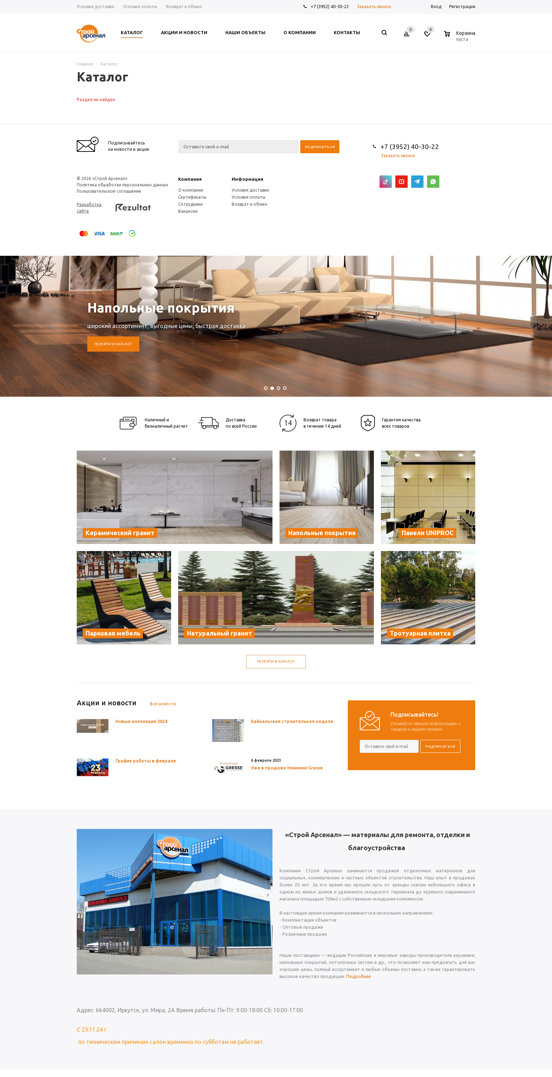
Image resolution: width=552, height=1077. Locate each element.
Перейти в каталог (113, 344)
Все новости (163, 703)
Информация (247, 179)
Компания (190, 179)
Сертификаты (192, 197)
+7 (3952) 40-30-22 (329, 6)
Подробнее (358, 976)
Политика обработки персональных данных (122, 184)
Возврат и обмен (249, 204)
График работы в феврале (145, 760)
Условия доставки (250, 190)
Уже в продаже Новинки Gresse (287, 767)
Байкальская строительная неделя (292, 721)
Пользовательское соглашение (109, 191)
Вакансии (187, 211)
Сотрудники (190, 204)
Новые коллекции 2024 (141, 721)
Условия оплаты (248, 197)
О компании (190, 190)
